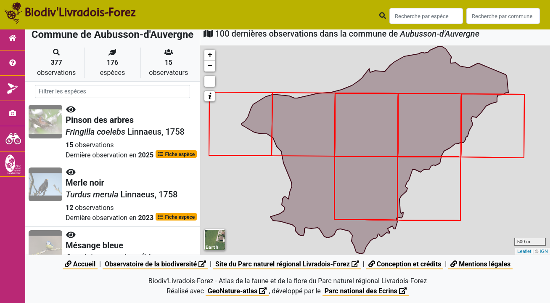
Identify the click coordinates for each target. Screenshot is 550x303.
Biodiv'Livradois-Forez (79, 12)
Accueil (80, 264)
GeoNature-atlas (237, 291)
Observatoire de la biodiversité (155, 264)
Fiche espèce (176, 154)
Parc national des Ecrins (366, 291)
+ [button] (210, 55)
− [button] (210, 66)
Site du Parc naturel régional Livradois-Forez (287, 264)
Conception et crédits (405, 264)
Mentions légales (480, 264)
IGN (543, 251)
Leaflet (524, 251)
